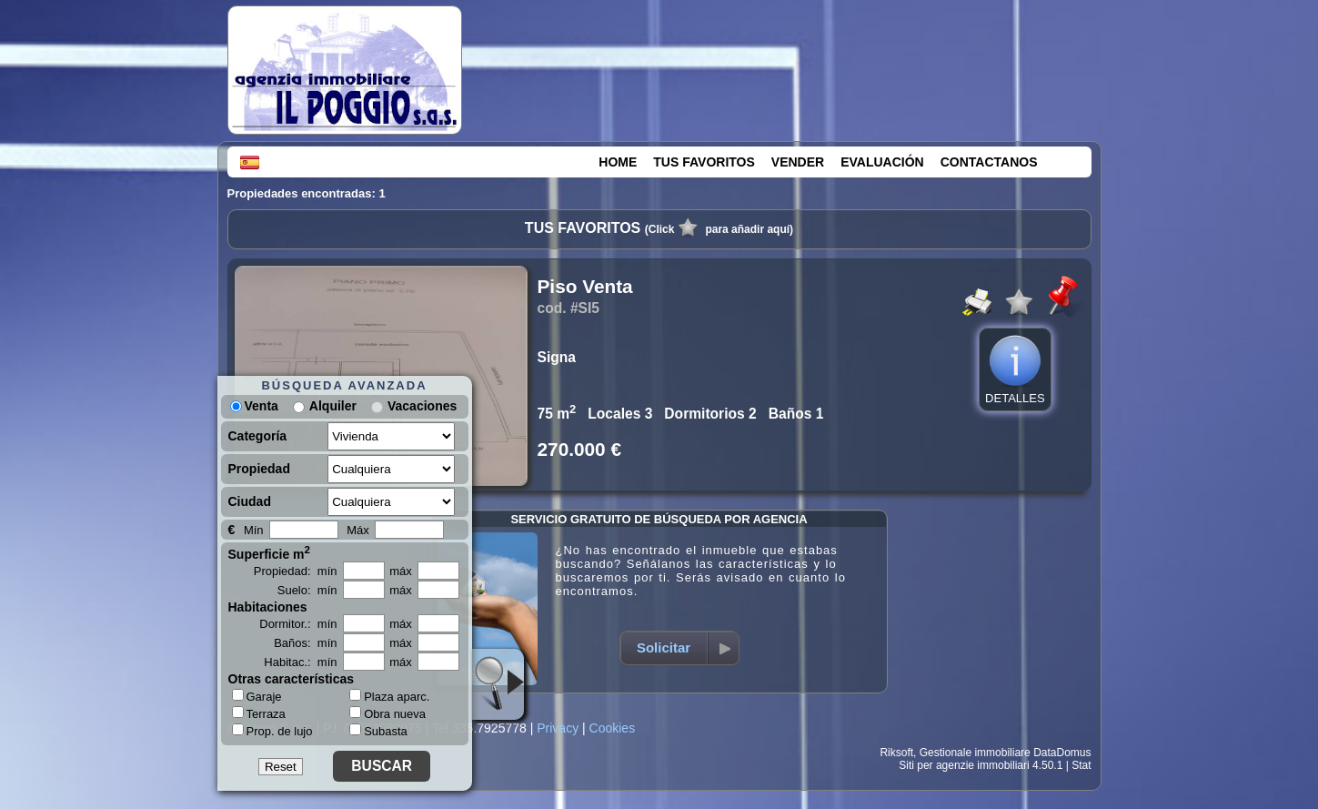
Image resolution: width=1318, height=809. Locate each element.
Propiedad (259, 468)
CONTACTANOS (989, 162)
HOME (618, 162)
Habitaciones (267, 607)
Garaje (257, 696)
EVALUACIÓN (882, 162)
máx (400, 571)
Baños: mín (305, 643)
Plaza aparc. (389, 696)
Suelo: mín (307, 590)
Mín (254, 530)
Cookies (612, 728)
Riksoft (896, 752)
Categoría (257, 436)
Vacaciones (422, 406)
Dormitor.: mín (298, 624)
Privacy (558, 728)
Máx (358, 530)
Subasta (378, 731)
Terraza (259, 713)
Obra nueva (387, 714)
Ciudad (249, 501)
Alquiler (333, 406)
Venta (254, 406)
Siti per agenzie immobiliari (964, 765)
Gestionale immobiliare (975, 752)
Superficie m (269, 552)
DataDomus (1062, 752)
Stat (1081, 765)
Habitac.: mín (300, 662)
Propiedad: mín (295, 571)
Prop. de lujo (272, 730)
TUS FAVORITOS (704, 162)
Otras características (291, 679)
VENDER (797, 162)
